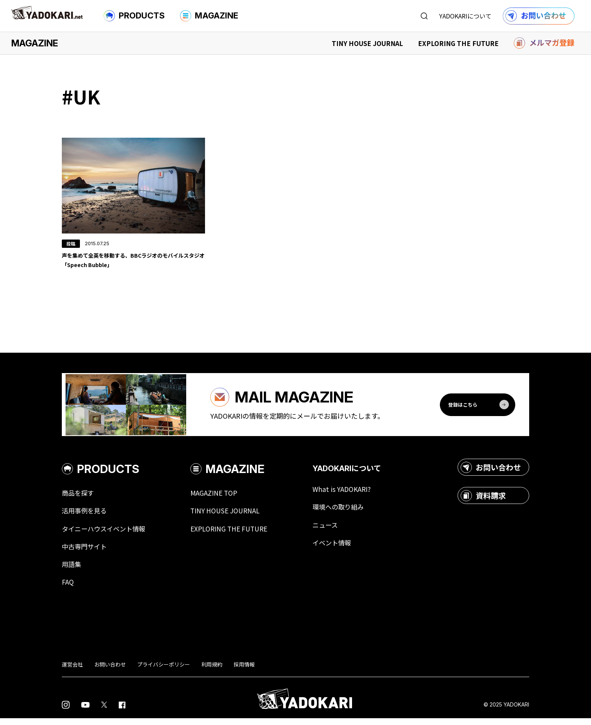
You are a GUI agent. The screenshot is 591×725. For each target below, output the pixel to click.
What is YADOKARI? (350, 494)
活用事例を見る (85, 516)
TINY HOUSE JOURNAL (367, 43)
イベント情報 (340, 548)
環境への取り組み (347, 512)
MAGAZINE (209, 16)
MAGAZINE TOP (219, 498)
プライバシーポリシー (163, 670)
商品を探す (79, 498)
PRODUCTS (134, 16)
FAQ (68, 588)
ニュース (333, 530)
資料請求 (483, 500)
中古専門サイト (85, 552)
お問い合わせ (491, 472)
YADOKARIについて (465, 15)
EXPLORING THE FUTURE (458, 43)
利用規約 (211, 670)
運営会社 (72, 670)
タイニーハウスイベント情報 (106, 534)
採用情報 (244, 670)
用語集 (72, 570)
